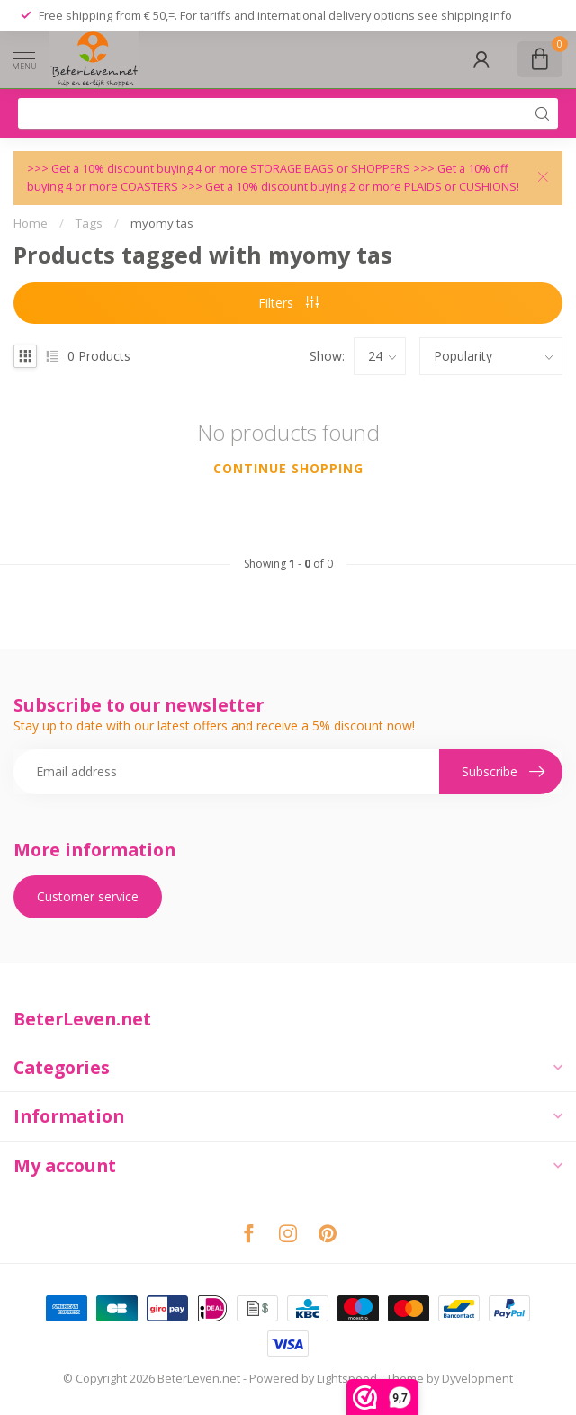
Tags (89, 223)
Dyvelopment (477, 1378)
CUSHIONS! (489, 186)
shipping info (476, 15)
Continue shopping (288, 468)
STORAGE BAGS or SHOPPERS (331, 168)
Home (31, 223)
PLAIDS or (431, 186)
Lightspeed (347, 1378)
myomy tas (162, 223)
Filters (288, 302)
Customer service (88, 896)
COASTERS (151, 186)
